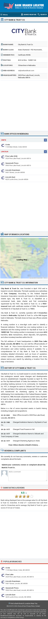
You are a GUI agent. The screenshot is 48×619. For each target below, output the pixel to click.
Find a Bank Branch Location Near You (23, 603)
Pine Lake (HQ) (11, 156)
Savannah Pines (11, 163)
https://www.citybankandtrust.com (25, 346)
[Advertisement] (24, 105)
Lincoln (4, 152)
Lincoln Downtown (12, 170)
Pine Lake (9, 574)
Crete (3, 140)
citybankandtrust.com (26, 71)
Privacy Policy (30, 606)
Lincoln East (10, 177)
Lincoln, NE (5, 418)
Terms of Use (22, 606)
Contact (37, 606)
